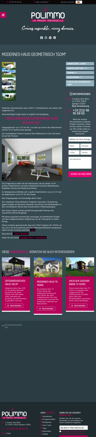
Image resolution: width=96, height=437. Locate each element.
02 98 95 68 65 (14, 2)
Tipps (44, 428)
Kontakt (45, 434)
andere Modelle (20, 233)
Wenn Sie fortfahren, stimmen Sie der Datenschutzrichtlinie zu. (72, 432)
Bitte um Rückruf (41, 2)
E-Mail (8, 433)
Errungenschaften (48, 419)
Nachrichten (46, 431)
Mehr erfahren (14, 306)
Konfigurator (47, 422)
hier (33, 230)
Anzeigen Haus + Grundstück (33, 237)
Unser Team (46, 425)
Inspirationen (47, 416)
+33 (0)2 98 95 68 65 (81, 112)
